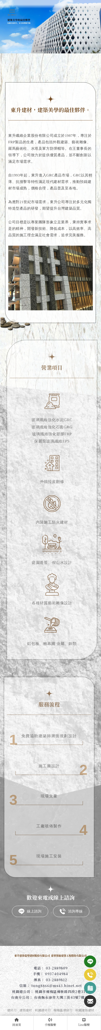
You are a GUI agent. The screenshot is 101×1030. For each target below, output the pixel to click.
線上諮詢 (29, 911)
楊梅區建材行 (63, 1010)
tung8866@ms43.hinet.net (56, 985)
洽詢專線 (71, 911)
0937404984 (56, 973)
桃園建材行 (43, 1010)
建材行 (11, 1010)
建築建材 (25, 1010)
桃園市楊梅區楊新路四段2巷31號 (62, 991)
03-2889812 (56, 979)
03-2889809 (57, 968)
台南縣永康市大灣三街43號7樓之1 (62, 997)
